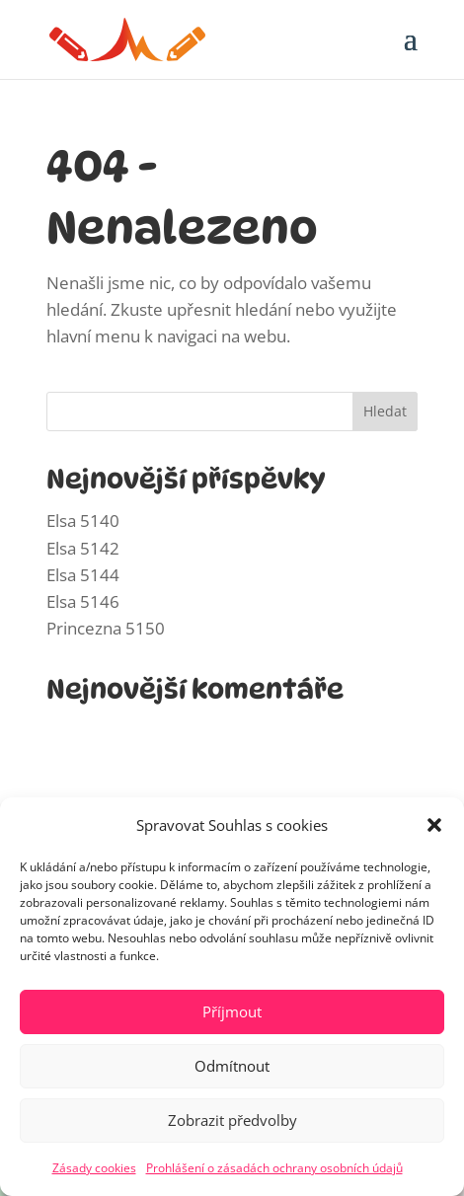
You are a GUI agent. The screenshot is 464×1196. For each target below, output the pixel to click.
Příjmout (232, 1011)
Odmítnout (232, 1066)
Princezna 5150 (105, 628)
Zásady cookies (94, 1167)
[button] (434, 825)
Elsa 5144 (82, 574)
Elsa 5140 (82, 520)
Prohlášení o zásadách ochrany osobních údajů (274, 1167)
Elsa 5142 (82, 548)
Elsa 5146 (82, 601)
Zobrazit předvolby (232, 1120)
